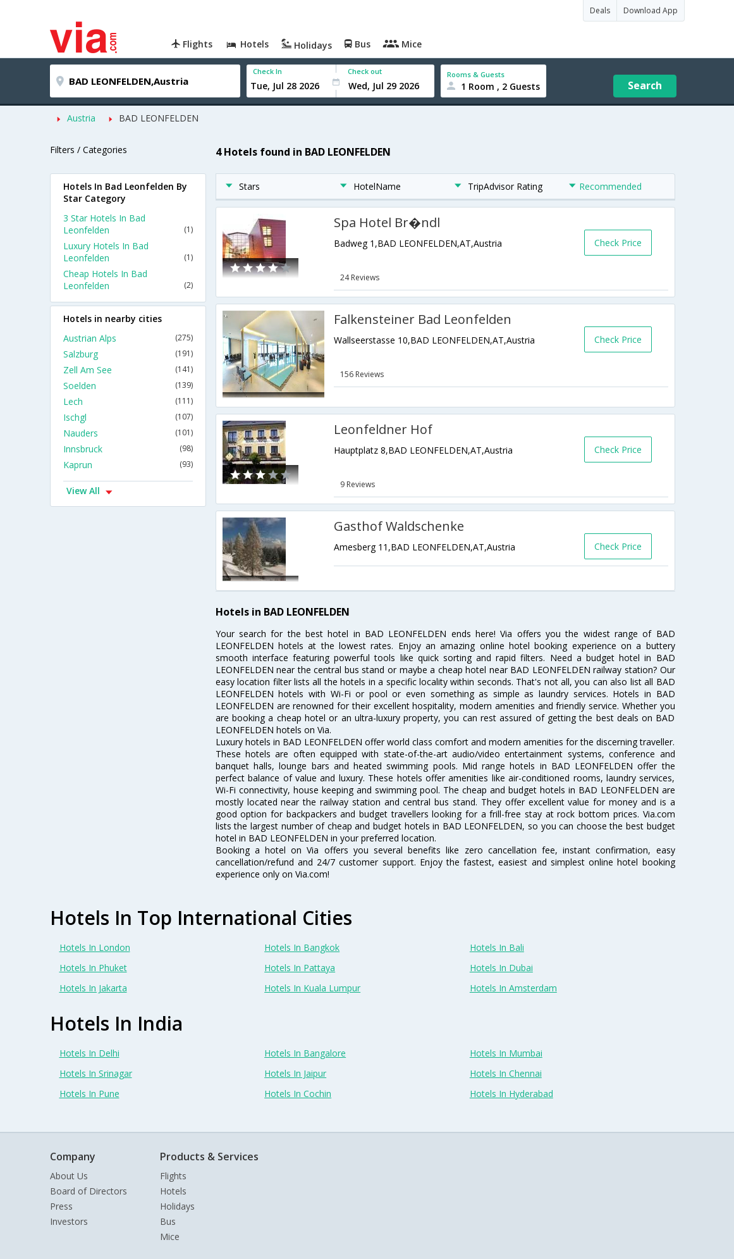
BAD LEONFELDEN (159, 118)
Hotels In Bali (497, 947)
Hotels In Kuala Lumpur (312, 988)
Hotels (173, 1191)
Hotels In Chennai (506, 1073)
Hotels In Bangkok (301, 947)
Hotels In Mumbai (506, 1053)
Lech (128, 401)
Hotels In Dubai (501, 968)
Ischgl (128, 417)
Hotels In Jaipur (295, 1073)
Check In (267, 71)
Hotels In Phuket (93, 968)
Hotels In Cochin (297, 1094)
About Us (69, 1176)
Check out (365, 71)
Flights (173, 1176)
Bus (168, 1221)
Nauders (128, 433)
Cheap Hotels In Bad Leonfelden (128, 280)
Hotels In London (94, 947)
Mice (170, 1237)
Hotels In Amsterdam (513, 988)
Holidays (177, 1206)
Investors (69, 1221)
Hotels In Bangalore (305, 1053)
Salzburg (128, 354)
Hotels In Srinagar (95, 1073)
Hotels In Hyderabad (511, 1094)
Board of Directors (88, 1191)
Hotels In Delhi (89, 1053)
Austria (81, 118)
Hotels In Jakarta (93, 988)
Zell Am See (128, 370)
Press (61, 1206)
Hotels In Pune (89, 1094)
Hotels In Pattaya (299, 968)
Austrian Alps (128, 338)
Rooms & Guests (476, 74)
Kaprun (128, 465)
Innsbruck (128, 449)
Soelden (128, 386)
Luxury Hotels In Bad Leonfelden (128, 252)
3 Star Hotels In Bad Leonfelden (128, 224)
